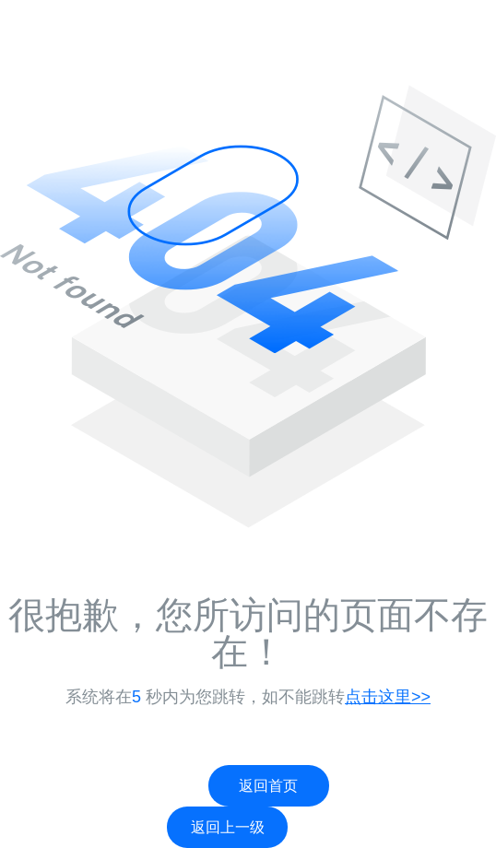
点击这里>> (388, 697)
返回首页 (268, 786)
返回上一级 (228, 827)
